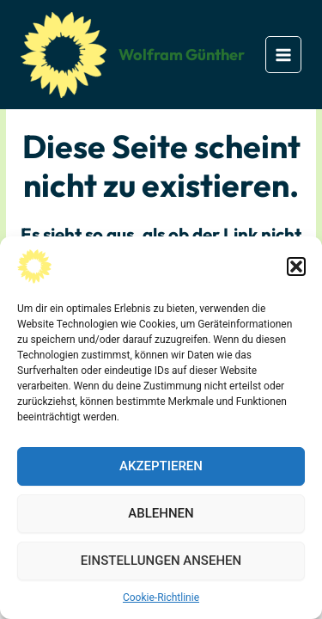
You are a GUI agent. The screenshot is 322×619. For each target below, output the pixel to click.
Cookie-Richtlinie (161, 597)
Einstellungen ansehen (161, 560)
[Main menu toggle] (283, 54)
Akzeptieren (161, 466)
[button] (296, 266)
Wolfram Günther (181, 54)
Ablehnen (160, 513)
